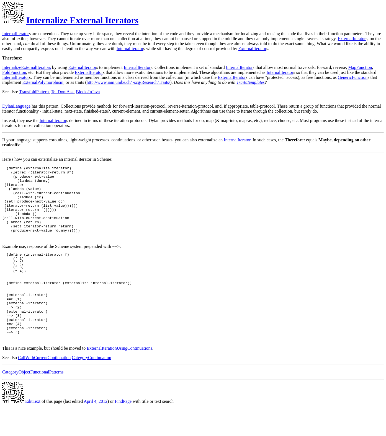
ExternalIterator (352, 38)
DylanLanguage (16, 106)
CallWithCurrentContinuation (44, 387)
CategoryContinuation (91, 387)
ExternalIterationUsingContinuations (119, 378)
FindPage (123, 431)
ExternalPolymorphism (42, 82)
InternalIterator (15, 33)
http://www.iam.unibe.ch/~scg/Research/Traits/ (128, 82)
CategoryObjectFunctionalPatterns (32, 401)
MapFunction (360, 67)
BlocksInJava (88, 91)
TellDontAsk (62, 91)
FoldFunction (14, 72)
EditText (21, 431)
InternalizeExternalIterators (26, 67)
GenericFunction (353, 77)
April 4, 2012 (95, 431)
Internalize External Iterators (82, 20)
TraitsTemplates (250, 82)
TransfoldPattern (34, 91)
